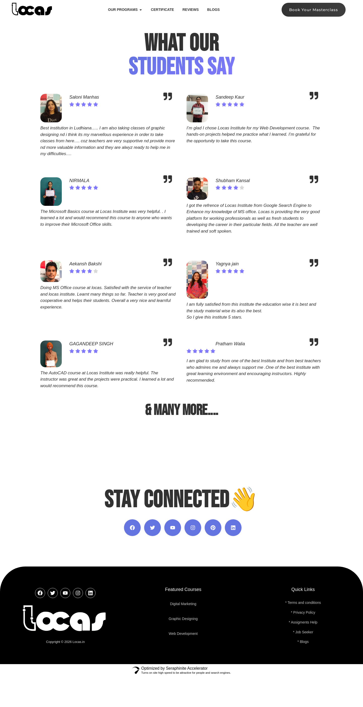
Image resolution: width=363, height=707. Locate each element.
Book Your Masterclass (313, 9)
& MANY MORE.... (181, 410)
